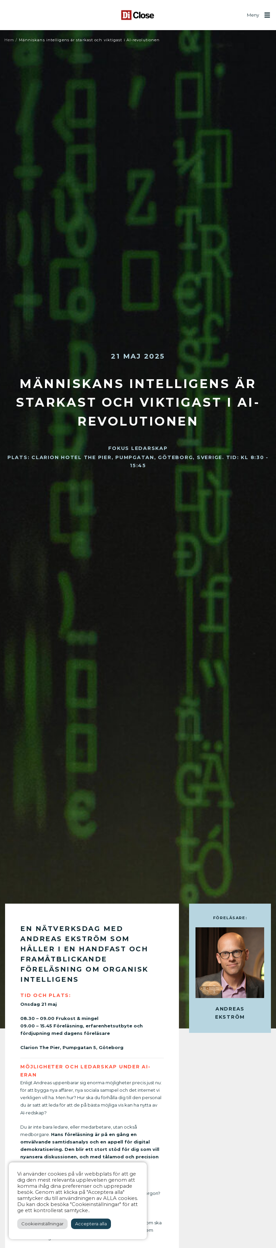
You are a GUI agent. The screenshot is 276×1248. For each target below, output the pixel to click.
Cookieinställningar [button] (42, 1223)
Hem (9, 40)
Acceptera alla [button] (91, 1223)
